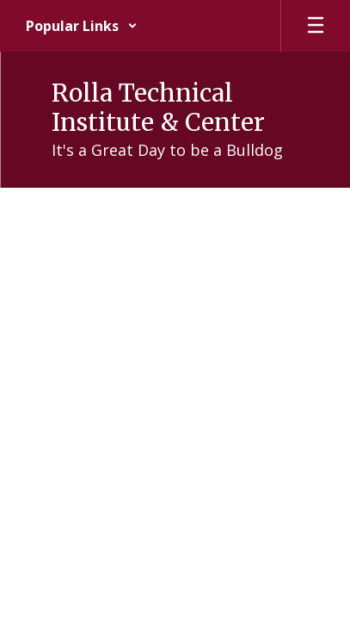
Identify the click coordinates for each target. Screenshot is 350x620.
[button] (82, 26)
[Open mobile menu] (315, 26)
